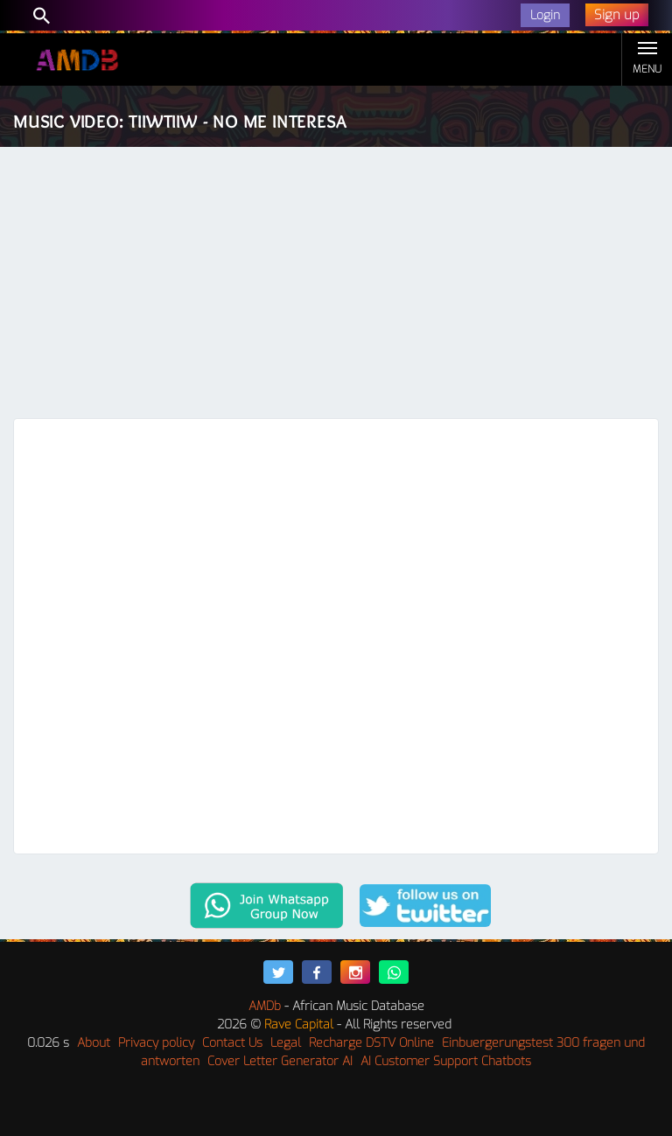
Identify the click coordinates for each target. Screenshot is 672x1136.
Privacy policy (156, 1043)
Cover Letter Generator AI (280, 1061)
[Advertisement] (336, 286)
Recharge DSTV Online (371, 1043)
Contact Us (232, 1043)
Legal (285, 1043)
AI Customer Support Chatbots (445, 1061)
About (93, 1043)
